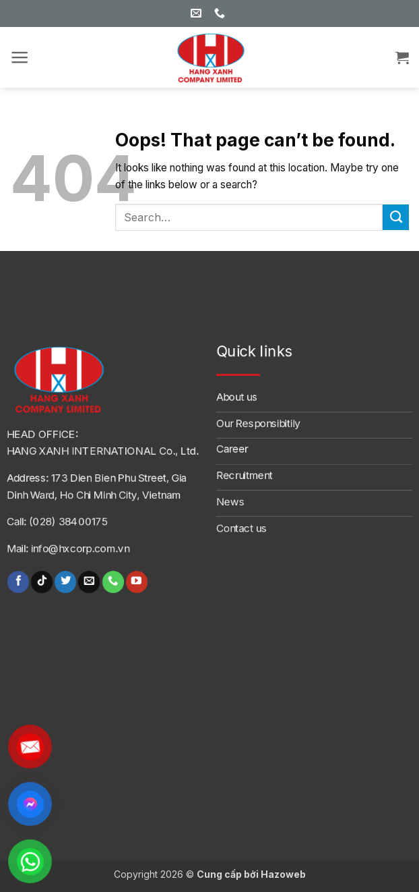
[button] (20, 57)
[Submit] (396, 217)
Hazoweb (283, 874)
